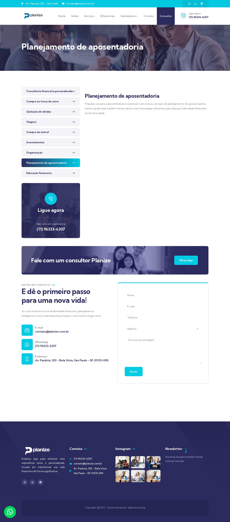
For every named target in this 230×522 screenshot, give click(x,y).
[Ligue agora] (183, 15)
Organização (34, 152)
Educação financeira (39, 173)
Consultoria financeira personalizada (49, 91)
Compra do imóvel (37, 132)
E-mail (39, 327)
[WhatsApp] (27, 344)
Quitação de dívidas (38, 111)
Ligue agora (195, 13)
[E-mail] (27, 330)
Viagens (31, 121)
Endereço (41, 356)
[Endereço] (27, 359)
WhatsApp (186, 260)
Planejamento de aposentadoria (46, 162)
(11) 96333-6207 (51, 229)
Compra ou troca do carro (42, 101)
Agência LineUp (136, 507)
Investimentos (35, 142)
